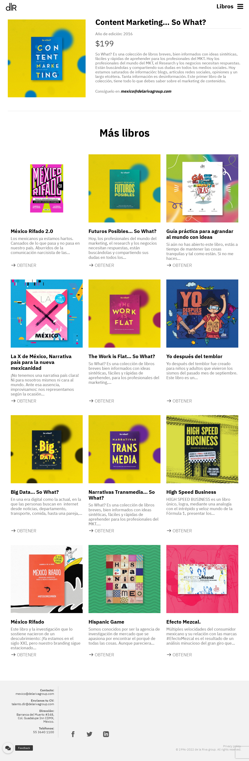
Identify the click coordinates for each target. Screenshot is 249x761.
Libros (225, 6)
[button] (8, 748)
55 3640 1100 (43, 732)
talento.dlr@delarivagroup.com (33, 704)
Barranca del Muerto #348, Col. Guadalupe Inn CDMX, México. (35, 718)
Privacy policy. (232, 746)
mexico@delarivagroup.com (146, 91)
